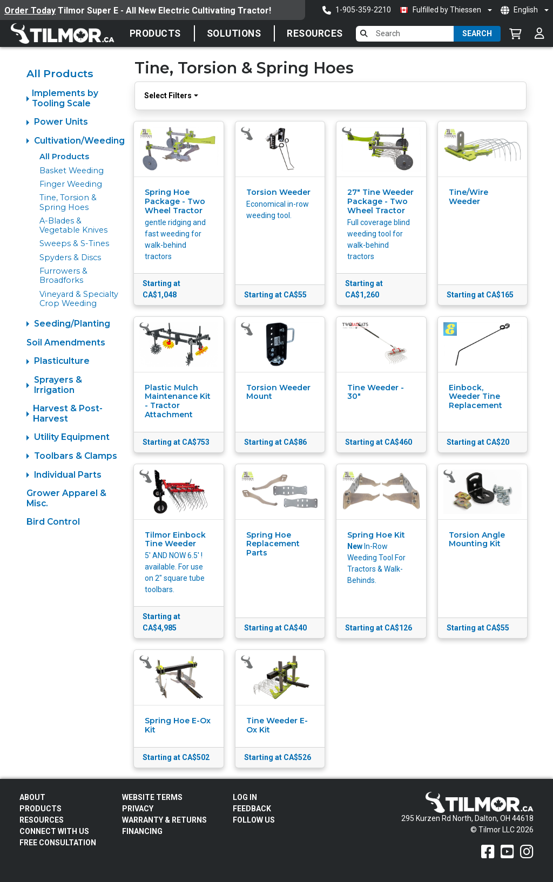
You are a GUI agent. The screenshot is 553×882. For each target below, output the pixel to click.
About (32, 797)
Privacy (137, 808)
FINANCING (142, 831)
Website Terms (152, 797)
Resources (315, 33)
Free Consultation (57, 842)
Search (477, 33)
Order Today (30, 10)
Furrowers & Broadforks (63, 275)
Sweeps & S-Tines (74, 243)
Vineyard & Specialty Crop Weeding (78, 298)
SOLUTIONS (234, 33)
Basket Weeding (71, 170)
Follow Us (254, 820)
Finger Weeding (70, 184)
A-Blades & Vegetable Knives (73, 225)
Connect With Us (54, 831)
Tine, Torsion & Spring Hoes (68, 202)
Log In (245, 797)
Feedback (252, 808)
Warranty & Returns (164, 820)
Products (155, 33)
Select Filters (168, 95)
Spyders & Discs (70, 257)
